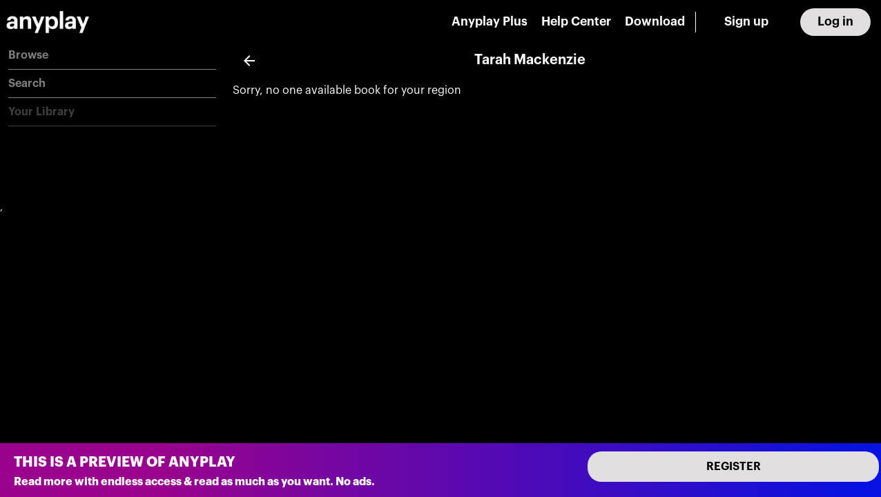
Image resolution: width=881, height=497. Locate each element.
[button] (112, 55)
